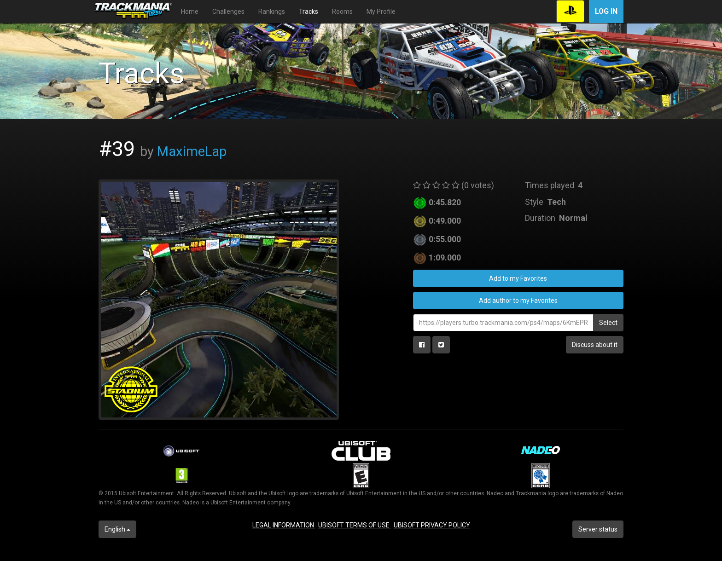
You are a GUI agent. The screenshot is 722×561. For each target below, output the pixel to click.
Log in (606, 11)
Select (608, 322)
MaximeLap (192, 151)
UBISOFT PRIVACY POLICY (432, 525)
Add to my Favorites (518, 278)
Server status (597, 529)
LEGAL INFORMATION (283, 525)
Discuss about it (594, 344)
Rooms (342, 11)
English (117, 529)
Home (189, 11)
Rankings (271, 11)
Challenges (228, 11)
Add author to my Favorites (518, 300)
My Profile (381, 11)
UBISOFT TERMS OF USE (354, 525)
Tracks (308, 11)
